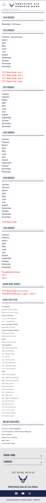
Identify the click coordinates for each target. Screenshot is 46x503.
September (6, 57)
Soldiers (9, 434)
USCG (13, 443)
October (5, 60)
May (4, 46)
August (5, 55)
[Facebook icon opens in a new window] (16, 493)
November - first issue (11, 24)
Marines (14, 437)
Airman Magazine (15, 429)
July (4, 52)
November (6, 63)
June (4, 49)
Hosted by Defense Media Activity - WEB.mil (23, 500)
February (5, 97)
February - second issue (12, 37)
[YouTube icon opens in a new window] (23, 493)
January (5, 94)
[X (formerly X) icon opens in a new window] (30, 493)
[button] (4, 5)
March (4, 40)
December (6, 66)
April (4, 43)
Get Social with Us (23, 472)
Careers (8, 461)
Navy (8, 440)
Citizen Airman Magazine (22, 431)
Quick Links (9, 455)
